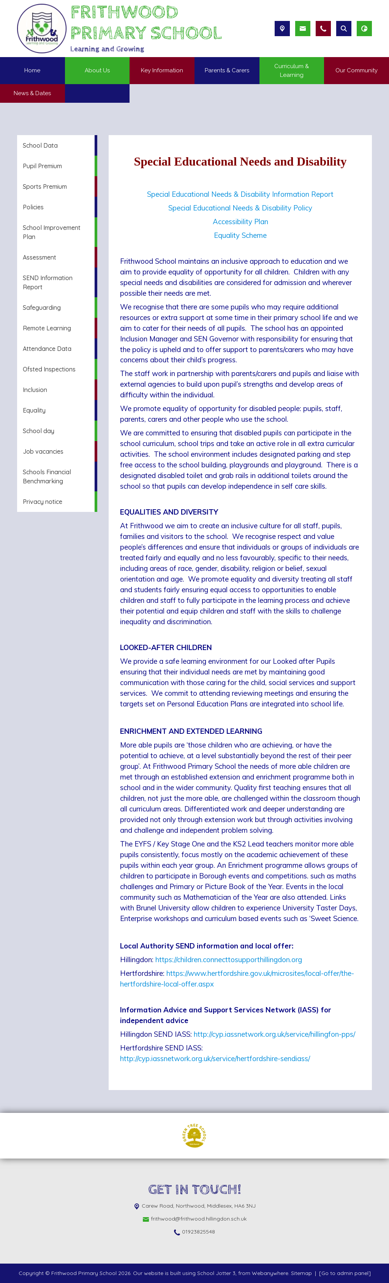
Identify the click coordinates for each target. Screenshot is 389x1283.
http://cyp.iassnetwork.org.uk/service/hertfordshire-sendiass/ (215, 1058)
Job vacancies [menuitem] (43, 451)
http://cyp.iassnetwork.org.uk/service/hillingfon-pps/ (274, 1034)
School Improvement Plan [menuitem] (52, 232)
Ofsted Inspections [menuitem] (49, 369)
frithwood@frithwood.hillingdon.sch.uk (199, 1218)
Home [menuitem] (32, 70)
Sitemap (301, 1273)
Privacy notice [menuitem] (42, 501)
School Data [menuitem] (40, 145)
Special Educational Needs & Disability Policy (240, 207)
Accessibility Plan (240, 221)
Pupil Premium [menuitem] (42, 166)
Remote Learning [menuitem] (47, 328)
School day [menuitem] (38, 431)
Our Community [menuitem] (356, 70)
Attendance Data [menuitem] (47, 348)
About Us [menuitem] (97, 70)
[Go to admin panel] (345, 1273)
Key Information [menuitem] (162, 70)
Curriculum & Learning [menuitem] (291, 70)
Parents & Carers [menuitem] (227, 70)
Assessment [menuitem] (39, 257)
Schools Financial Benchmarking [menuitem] (47, 476)
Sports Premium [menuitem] (45, 186)
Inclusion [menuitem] (35, 390)
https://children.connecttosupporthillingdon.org (228, 959)
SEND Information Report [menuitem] (48, 282)
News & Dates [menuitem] (32, 93)
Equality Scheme (240, 235)
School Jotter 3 (216, 1273)
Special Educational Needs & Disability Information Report (240, 194)
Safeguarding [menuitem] (42, 307)
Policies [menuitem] (33, 207)
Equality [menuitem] (34, 410)
